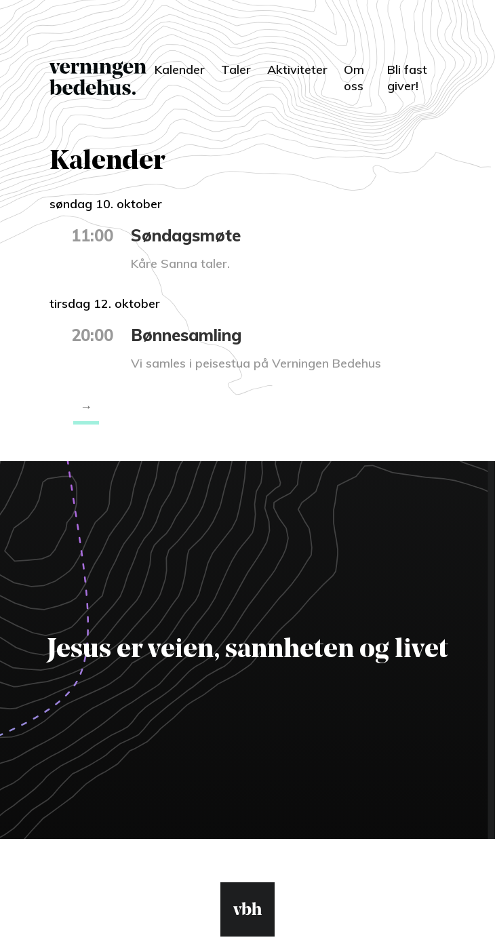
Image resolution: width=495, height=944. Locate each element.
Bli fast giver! (407, 78)
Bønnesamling (186, 335)
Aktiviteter (297, 69)
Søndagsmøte (186, 235)
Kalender (180, 69)
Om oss (354, 78)
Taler (236, 69)
